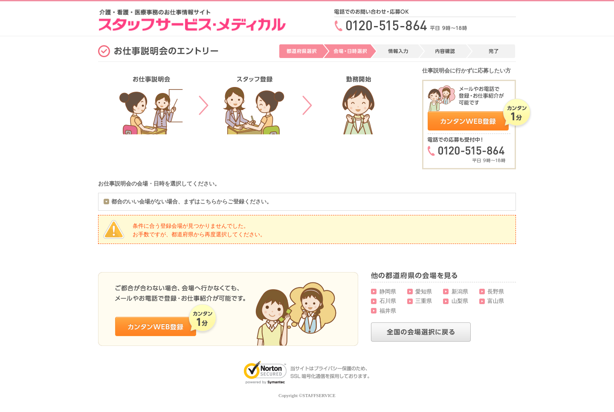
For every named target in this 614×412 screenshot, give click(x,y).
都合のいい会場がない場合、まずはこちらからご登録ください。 (191, 201)
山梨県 (460, 301)
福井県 (387, 311)
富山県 (495, 301)
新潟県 (460, 291)
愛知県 (423, 291)
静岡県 (387, 291)
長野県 (495, 291)
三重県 (423, 301)
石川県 (387, 301)
